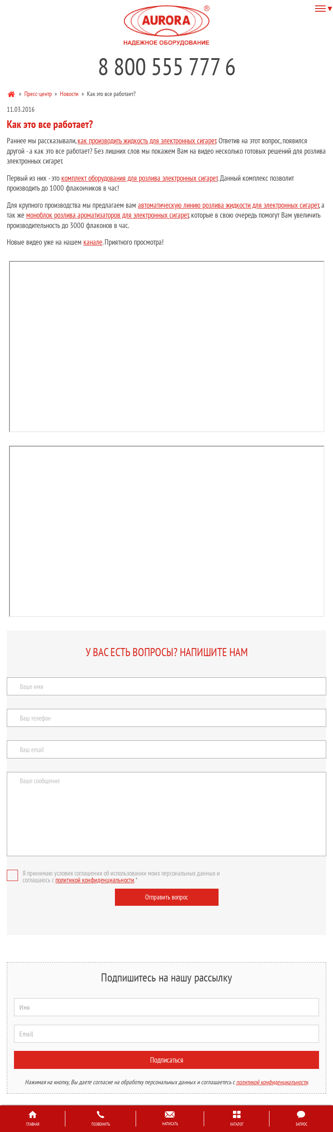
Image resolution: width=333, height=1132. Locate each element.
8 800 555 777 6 (167, 66)
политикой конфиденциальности (94, 880)
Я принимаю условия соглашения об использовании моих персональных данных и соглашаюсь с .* (113, 876)
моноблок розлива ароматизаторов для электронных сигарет (107, 215)
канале (92, 242)
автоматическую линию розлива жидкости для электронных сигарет (228, 205)
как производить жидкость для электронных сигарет (147, 141)
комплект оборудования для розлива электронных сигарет (139, 178)
